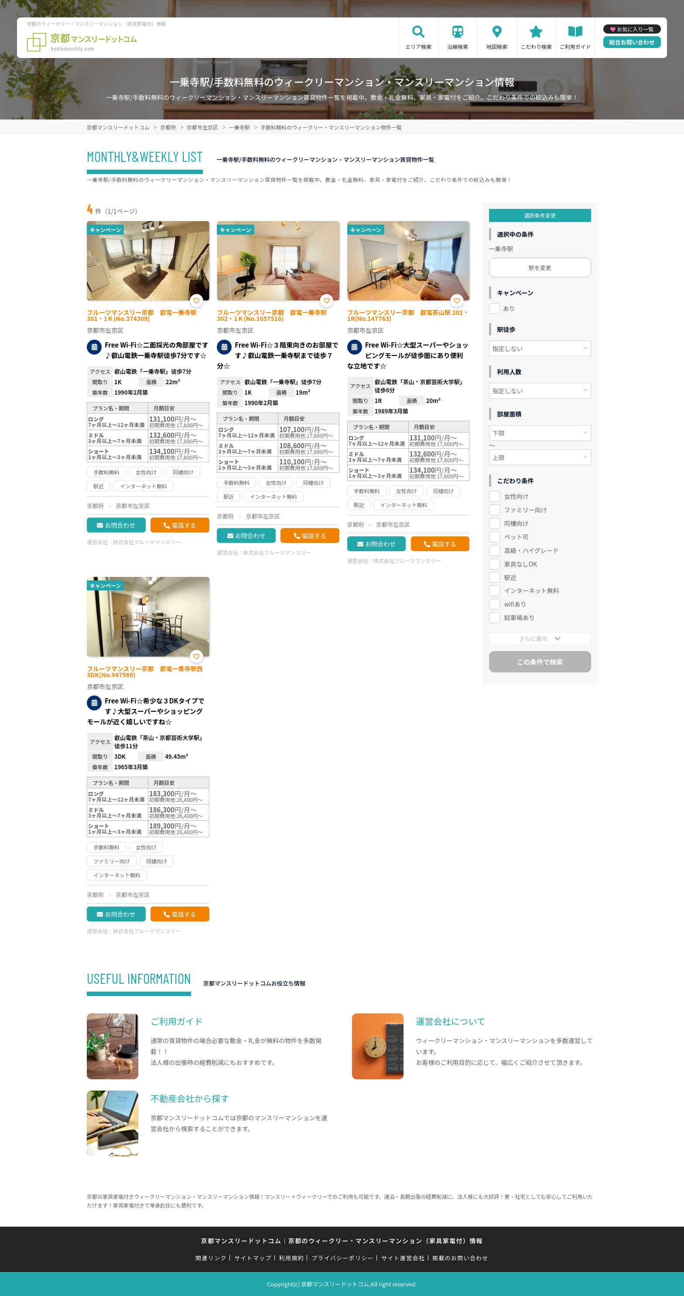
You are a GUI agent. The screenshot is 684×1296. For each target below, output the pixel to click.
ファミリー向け (525, 509)
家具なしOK (520, 563)
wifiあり (515, 604)
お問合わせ (120, 525)
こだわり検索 (536, 46)
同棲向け (516, 523)
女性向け (516, 496)
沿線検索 (457, 46)
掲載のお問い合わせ (460, 1258)
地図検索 (496, 46)
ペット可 (516, 536)
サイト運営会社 (403, 1258)
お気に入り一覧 (635, 29)
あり (509, 308)
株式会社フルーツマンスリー (147, 542)
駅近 (510, 577)
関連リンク (211, 1258)
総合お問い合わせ (632, 42)
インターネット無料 (531, 590)
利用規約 (291, 1258)
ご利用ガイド (575, 46)
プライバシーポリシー (342, 1258)
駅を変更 (540, 267)
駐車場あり (519, 617)
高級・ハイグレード (531, 550)
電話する (183, 525)
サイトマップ (253, 1258)
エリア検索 (418, 46)
